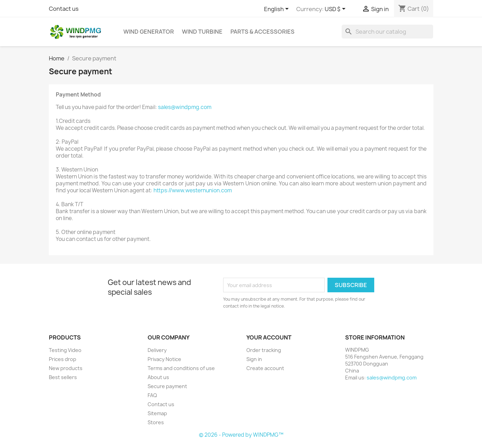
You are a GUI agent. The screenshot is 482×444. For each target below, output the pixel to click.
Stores (156, 422)
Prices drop (62, 359)
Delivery (157, 350)
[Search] (387, 32)
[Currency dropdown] (336, 9)
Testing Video (65, 350)
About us (158, 377)
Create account (265, 368)
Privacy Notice (164, 359)
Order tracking (263, 350)
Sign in (254, 359)
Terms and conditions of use (181, 368)
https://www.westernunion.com (193, 190)
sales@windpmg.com (184, 107)
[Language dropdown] (277, 9)
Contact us (64, 8)
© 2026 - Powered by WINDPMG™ (241, 434)
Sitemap (157, 413)
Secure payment (167, 386)
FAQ (152, 395)
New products (65, 368)
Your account (268, 337)
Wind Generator (148, 31)
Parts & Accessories (262, 31)
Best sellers (63, 377)
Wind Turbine (202, 31)
